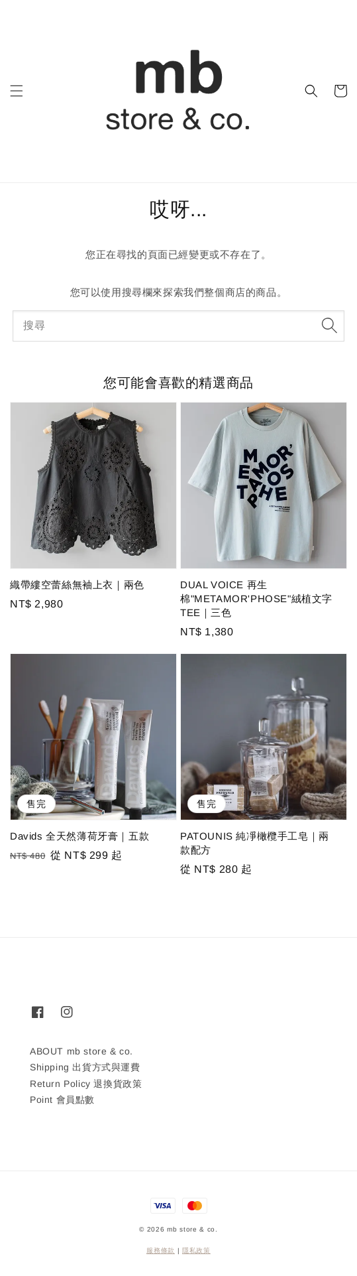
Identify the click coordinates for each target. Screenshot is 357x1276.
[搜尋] (329, 325)
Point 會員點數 (62, 1099)
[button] (16, 90)
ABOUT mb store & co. (81, 1051)
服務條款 (160, 1250)
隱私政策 (196, 1250)
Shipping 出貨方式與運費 (85, 1067)
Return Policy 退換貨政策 (86, 1083)
